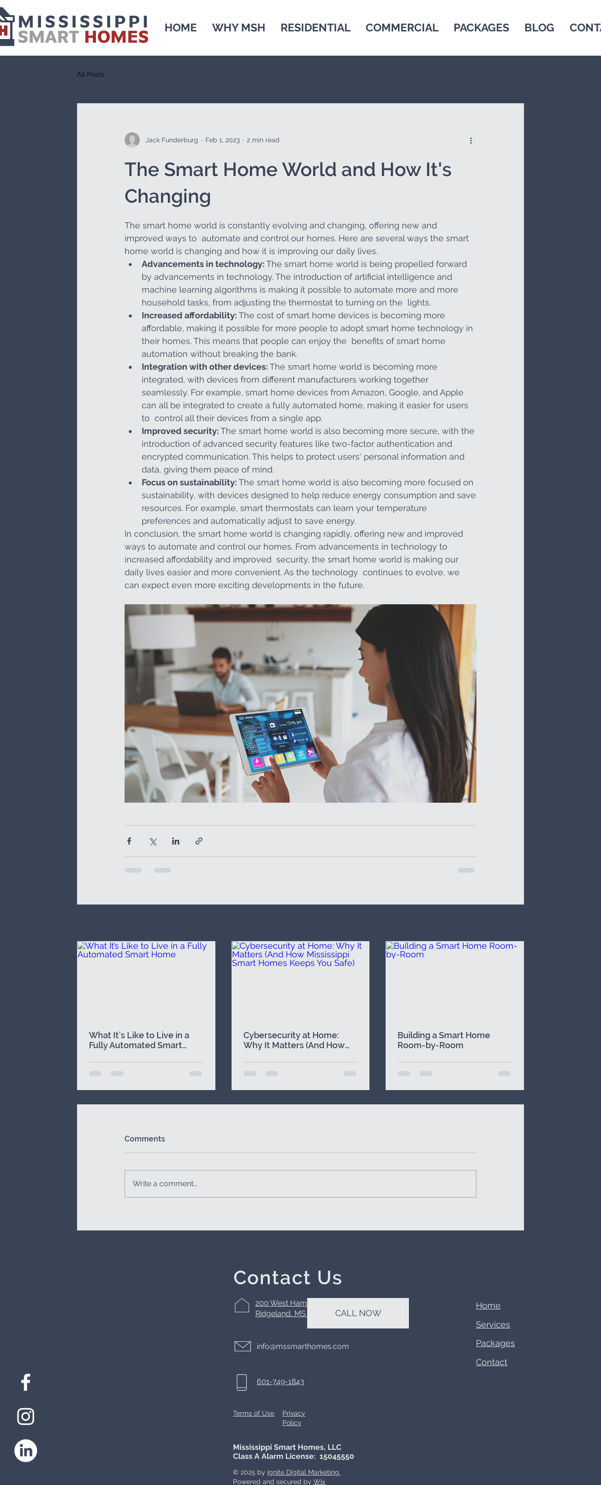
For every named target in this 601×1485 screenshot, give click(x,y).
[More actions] (470, 140)
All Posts (90, 74)
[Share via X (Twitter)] (152, 841)
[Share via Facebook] (129, 841)
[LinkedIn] (25, 1450)
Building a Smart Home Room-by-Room (443, 1040)
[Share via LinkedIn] (175, 841)
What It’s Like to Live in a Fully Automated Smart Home (139, 1040)
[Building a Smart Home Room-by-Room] (454, 980)
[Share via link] (199, 841)
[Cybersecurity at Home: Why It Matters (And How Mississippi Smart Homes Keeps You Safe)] (300, 980)
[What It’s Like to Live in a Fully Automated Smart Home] (146, 980)
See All (513, 923)
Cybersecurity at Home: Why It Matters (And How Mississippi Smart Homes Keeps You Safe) (294, 1040)
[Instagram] (25, 1416)
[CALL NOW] (358, 1313)
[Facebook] (25, 1382)
